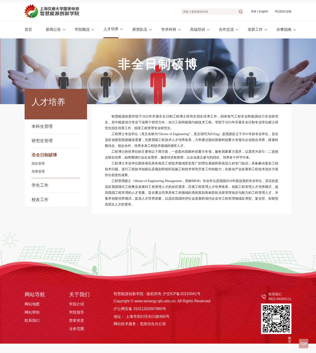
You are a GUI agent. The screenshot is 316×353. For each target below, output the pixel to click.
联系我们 (32, 321)
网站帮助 (32, 312)
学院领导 (76, 312)
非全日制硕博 (44, 155)
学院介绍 (76, 304)
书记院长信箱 (283, 11)
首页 (28, 29)
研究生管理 (42, 140)
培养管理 (38, 171)
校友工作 (40, 199)
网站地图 (32, 304)
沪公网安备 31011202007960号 (140, 309)
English (263, 11)
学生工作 (40, 185)
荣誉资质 (76, 321)
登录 (254, 11)
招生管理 (38, 163)
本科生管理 (42, 126)
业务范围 (76, 329)
